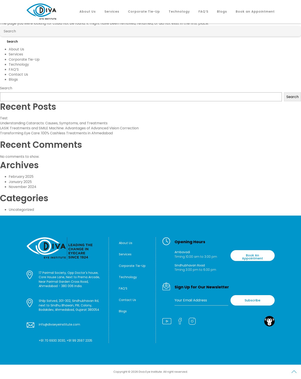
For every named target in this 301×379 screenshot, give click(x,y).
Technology (179, 11)
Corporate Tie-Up (144, 11)
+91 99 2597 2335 (79, 340)
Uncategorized (21, 209)
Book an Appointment (255, 11)
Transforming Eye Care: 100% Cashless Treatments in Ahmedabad (56, 133)
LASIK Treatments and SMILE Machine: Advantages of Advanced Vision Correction (69, 128)
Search (12, 41)
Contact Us (18, 74)
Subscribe (252, 300)
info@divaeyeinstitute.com (59, 324)
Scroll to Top (294, 372)
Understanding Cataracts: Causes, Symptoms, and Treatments (54, 123)
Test (4, 118)
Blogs (222, 11)
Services (111, 11)
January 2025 (20, 181)
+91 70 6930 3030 (52, 340)
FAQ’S (203, 11)
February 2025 (21, 176)
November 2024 (22, 186)
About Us (87, 11)
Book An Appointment (252, 256)
